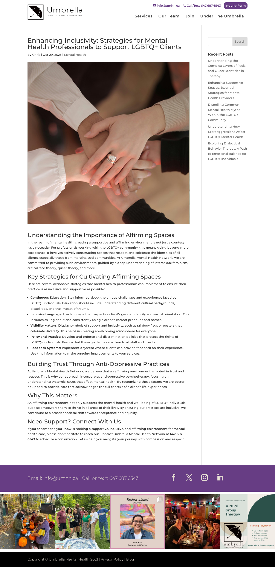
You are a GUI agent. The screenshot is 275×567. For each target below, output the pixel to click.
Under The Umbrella (222, 16)
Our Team (169, 16)
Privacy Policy (112, 559)
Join (189, 16)
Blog (130, 559)
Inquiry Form (235, 6)
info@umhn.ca (60, 478)
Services (144, 16)
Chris (36, 55)
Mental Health (75, 55)
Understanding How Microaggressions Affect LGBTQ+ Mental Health (226, 132)
